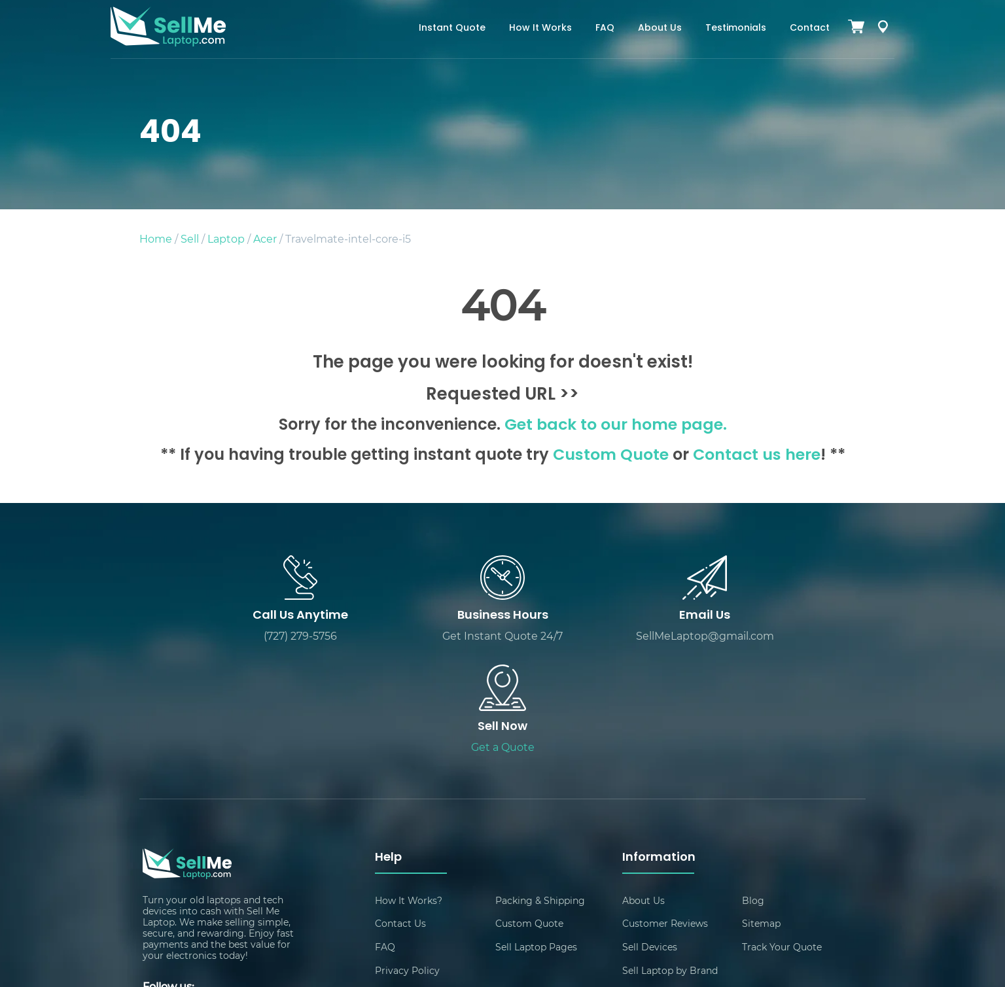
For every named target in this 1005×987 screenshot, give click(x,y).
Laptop (226, 238)
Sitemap (761, 814)
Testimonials (735, 28)
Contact (810, 28)
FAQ (604, 28)
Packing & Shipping (540, 791)
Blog (753, 791)
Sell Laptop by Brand (670, 862)
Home (155, 238)
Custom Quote (610, 456)
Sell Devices (649, 838)
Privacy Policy (407, 862)
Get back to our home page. (615, 426)
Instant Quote (452, 28)
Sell (190, 238)
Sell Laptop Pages (536, 838)
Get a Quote (775, 637)
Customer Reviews (665, 814)
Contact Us (400, 814)
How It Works (540, 28)
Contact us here (756, 456)
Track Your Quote (782, 838)
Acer (265, 238)
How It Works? (408, 791)
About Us (660, 28)
